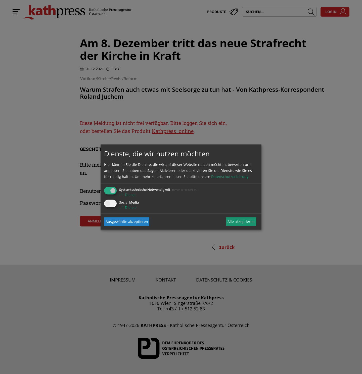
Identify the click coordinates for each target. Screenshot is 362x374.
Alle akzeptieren (241, 221)
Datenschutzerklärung (230, 176)
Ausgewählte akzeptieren (127, 221)
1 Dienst (127, 194)
